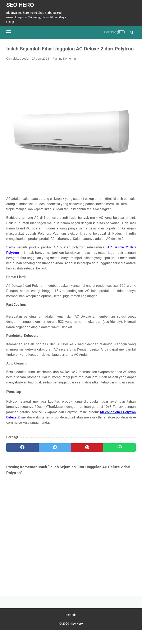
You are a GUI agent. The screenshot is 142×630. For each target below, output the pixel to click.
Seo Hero (20, 4)
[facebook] (22, 447)
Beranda (71, 614)
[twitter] (55, 447)
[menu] (8, 32)
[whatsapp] (119, 447)
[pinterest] (87, 447)
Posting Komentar (64, 58)
